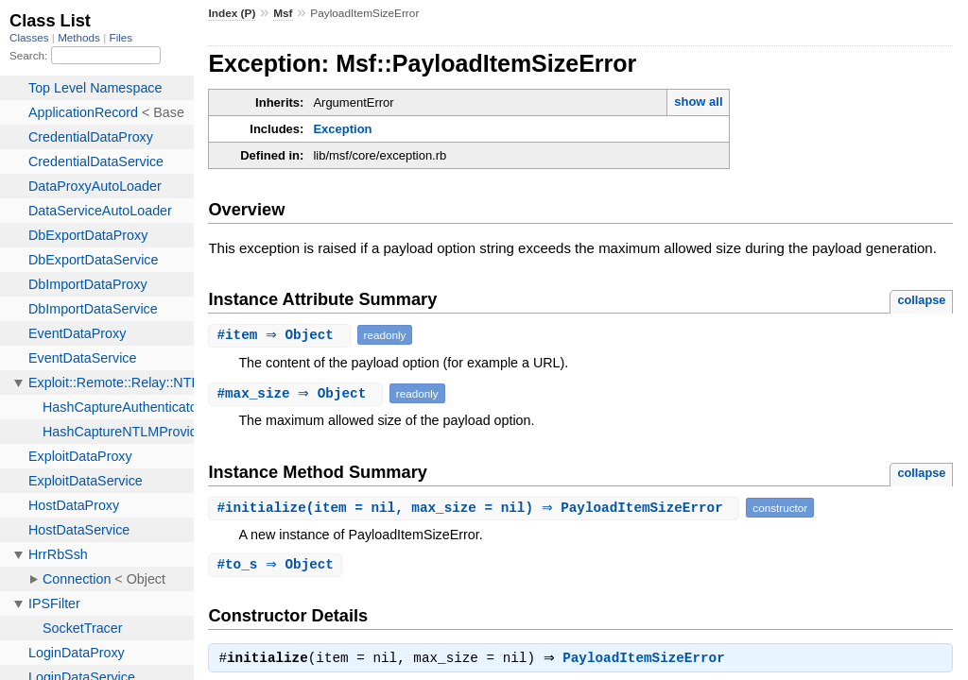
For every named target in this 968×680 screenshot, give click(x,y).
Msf (282, 13)
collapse (921, 300)
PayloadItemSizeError (648, 661)
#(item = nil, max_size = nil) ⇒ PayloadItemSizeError (475, 508)
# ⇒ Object (281, 335)
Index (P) (231, 13)
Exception (342, 129)
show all (698, 101)
